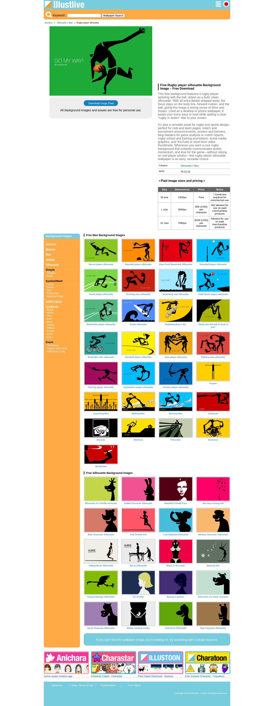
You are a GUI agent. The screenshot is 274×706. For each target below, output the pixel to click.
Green (50, 324)
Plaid (50, 275)
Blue (49, 321)
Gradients (52, 306)
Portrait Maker (108, 685)
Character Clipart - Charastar (106, 676)
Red (49, 318)
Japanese (56, 685)
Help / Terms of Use (82, 685)
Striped (51, 272)
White (50, 312)
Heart (50, 284)
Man (71, 23)
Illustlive (48, 23)
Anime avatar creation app (58, 676)
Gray (50, 337)
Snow (50, 287)
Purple (51, 331)
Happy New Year (57, 348)
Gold (49, 334)
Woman (51, 249)
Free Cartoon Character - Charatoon (204, 676)
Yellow (50, 327)
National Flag (55, 296)
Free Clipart (134, 685)
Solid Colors (54, 301)
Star (49, 290)
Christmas (53, 345)
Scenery (51, 244)
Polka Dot (52, 293)
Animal (50, 259)
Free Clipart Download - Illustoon (155, 676)
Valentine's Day (56, 351)
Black (50, 309)
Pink (49, 315)
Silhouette (62, 23)
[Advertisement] (194, 55)
